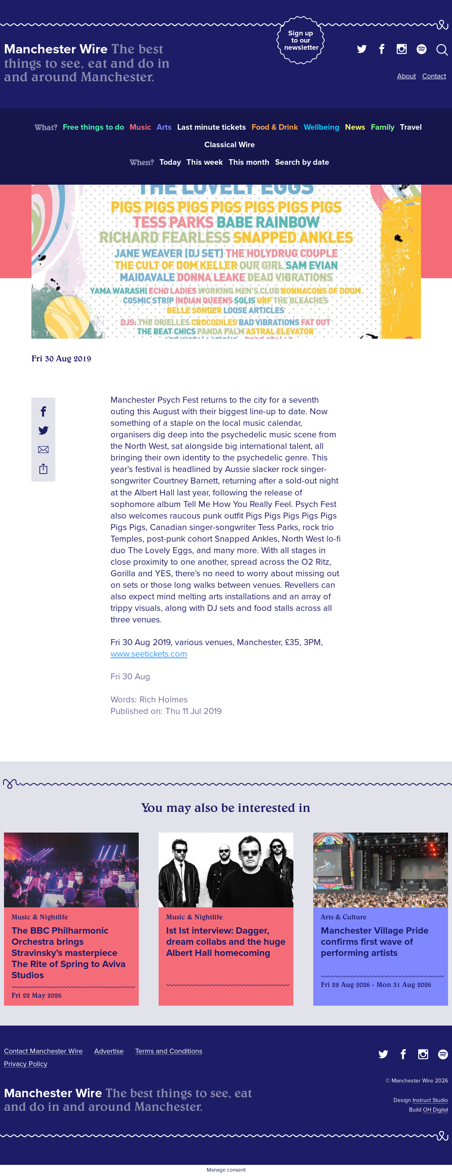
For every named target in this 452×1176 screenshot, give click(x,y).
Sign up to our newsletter (301, 40)
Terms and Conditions (168, 1051)
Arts (164, 127)
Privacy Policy (25, 1063)
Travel (411, 127)
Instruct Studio (430, 1100)
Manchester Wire (56, 49)
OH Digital (435, 1109)
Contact (434, 76)
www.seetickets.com (149, 654)
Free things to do (93, 127)
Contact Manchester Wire (43, 1051)
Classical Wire (229, 145)
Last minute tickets (211, 127)
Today (170, 162)
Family (382, 127)
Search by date (302, 162)
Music (140, 127)
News (355, 127)
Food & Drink (275, 127)
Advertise (109, 1051)
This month (249, 162)
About (406, 76)
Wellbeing (321, 127)
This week (204, 162)
